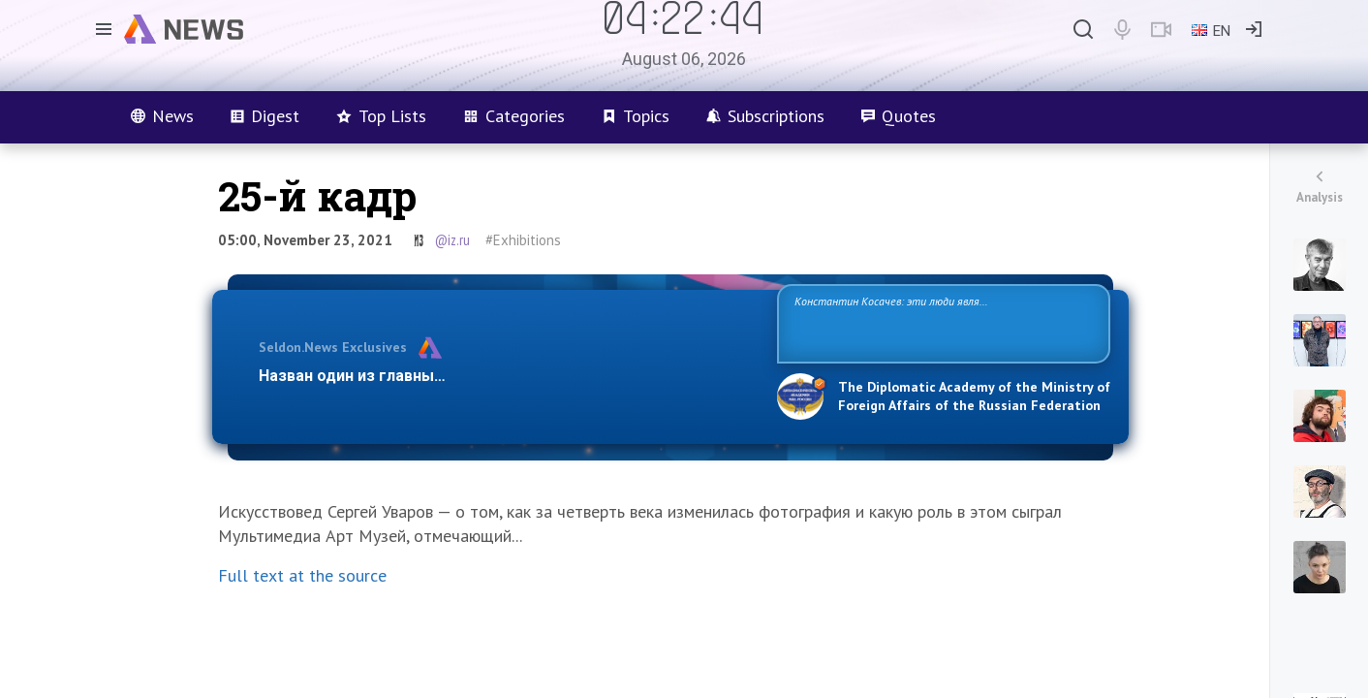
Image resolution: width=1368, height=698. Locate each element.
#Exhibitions (523, 240)
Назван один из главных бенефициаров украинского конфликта (502, 375)
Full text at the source (302, 575)
